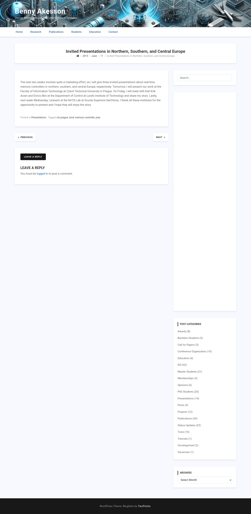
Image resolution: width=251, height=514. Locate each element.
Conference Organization (192, 351)
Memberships (185, 378)
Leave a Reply (33, 156)
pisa (98, 117)
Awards (182, 331)
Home (19, 31)
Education (95, 31)
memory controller (85, 117)
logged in (42, 173)
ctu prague (62, 117)
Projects (182, 411)
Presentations (38, 117)
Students (76, 31)
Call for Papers (186, 344)
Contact (113, 31)
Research (35, 31)
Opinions (183, 385)
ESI (179, 364)
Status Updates (186, 425)
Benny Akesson (40, 11)
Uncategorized (186, 445)
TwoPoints (144, 506)
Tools (181, 432)
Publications (56, 31)
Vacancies (184, 452)
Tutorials (183, 438)
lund (71, 117)
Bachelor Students (188, 338)
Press (181, 405)
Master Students (187, 371)
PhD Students (185, 391)
